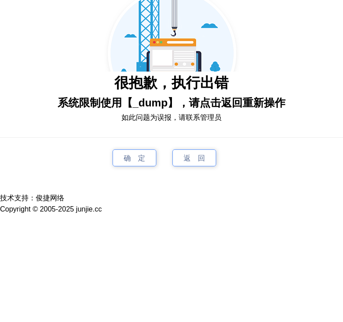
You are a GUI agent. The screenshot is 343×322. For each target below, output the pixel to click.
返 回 (194, 157)
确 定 (134, 157)
